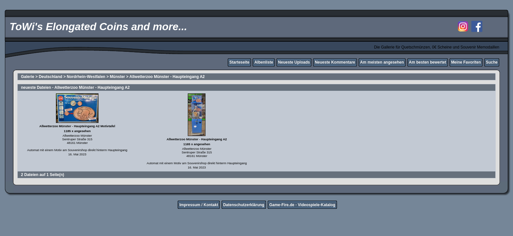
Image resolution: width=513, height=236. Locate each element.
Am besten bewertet (427, 62)
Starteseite (239, 62)
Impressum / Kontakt (198, 205)
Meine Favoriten (466, 62)
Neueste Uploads (294, 62)
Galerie (27, 76)
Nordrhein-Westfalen (86, 76)
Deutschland (50, 76)
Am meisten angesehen (382, 62)
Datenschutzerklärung (243, 205)
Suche (492, 62)
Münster (117, 76)
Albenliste (263, 62)
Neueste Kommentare (335, 62)
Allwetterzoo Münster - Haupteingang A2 (166, 76)
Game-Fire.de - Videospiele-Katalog (302, 205)
